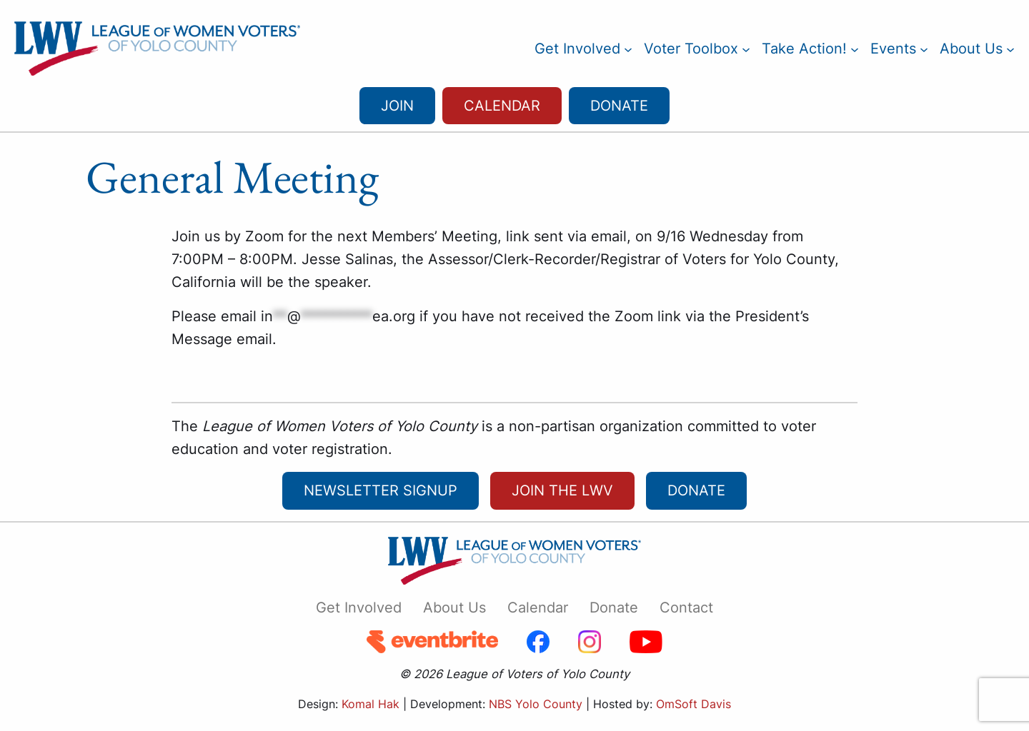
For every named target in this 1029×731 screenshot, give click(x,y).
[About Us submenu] (1010, 48)
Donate (619, 105)
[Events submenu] (924, 48)
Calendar (502, 105)
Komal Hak (370, 704)
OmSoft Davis (693, 704)
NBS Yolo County (535, 704)
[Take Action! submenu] (854, 48)
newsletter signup (380, 490)
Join (397, 105)
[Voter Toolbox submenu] (746, 48)
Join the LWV (562, 490)
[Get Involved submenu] (628, 48)
